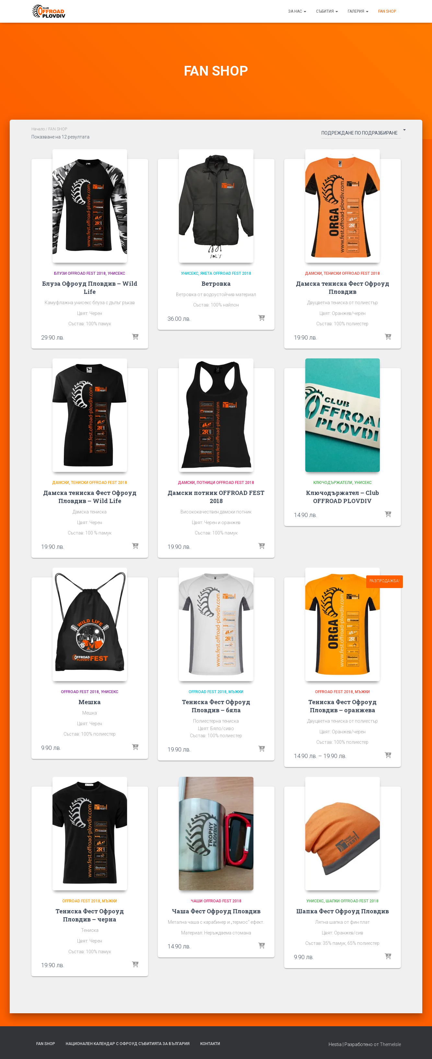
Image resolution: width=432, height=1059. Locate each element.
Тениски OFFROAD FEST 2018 (352, 273)
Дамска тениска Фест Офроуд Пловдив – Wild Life (89, 497)
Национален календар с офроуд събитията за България (128, 1043)
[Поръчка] (361, 134)
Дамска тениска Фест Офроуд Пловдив (342, 287)
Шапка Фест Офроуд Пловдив (342, 911)
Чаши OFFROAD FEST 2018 (216, 901)
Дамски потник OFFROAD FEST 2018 (216, 497)
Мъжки (235, 692)
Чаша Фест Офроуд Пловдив (216, 911)
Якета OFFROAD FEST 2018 (225, 273)
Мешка (89, 702)
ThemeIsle (390, 1044)
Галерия (358, 11)
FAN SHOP (387, 11)
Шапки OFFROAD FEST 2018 (352, 901)
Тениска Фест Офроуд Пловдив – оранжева (342, 706)
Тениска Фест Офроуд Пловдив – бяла (216, 706)
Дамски (313, 273)
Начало (38, 129)
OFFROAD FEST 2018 (80, 692)
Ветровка (216, 283)
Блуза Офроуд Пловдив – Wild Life (89, 287)
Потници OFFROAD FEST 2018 (225, 482)
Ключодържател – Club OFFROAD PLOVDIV (342, 497)
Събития (327, 11)
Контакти (210, 1043)
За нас (297, 11)
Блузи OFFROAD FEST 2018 (80, 273)
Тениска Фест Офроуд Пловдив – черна (89, 915)
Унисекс (116, 273)
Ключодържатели (332, 482)
